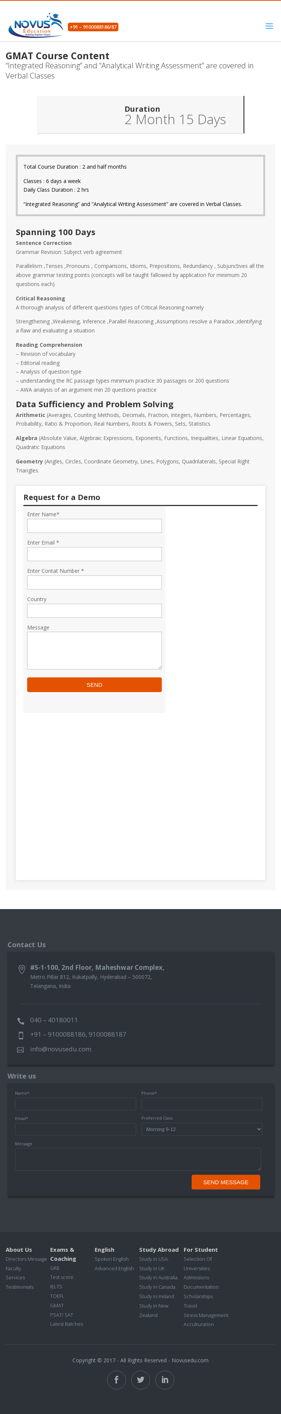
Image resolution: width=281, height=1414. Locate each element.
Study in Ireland (156, 1296)
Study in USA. (154, 1259)
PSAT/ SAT (61, 1314)
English (104, 1249)
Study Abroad (159, 1249)
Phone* (149, 1093)
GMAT (57, 1305)
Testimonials (20, 1286)
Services (15, 1277)
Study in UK (151, 1268)
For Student (201, 1249)
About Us (19, 1249)
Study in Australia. (159, 1277)
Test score (62, 1277)
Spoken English (112, 1259)
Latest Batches (66, 1323)
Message (23, 1143)
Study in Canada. (158, 1286)
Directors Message (26, 1259)
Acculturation (199, 1324)
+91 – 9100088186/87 (93, 26)
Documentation (201, 1286)
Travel (190, 1305)
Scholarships (198, 1296)
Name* (22, 1093)
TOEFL (57, 1295)
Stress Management (206, 1315)
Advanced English (114, 1268)
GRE (55, 1268)
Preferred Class (157, 1118)
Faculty (13, 1268)
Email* (21, 1118)
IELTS (56, 1286)
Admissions (196, 1277)
